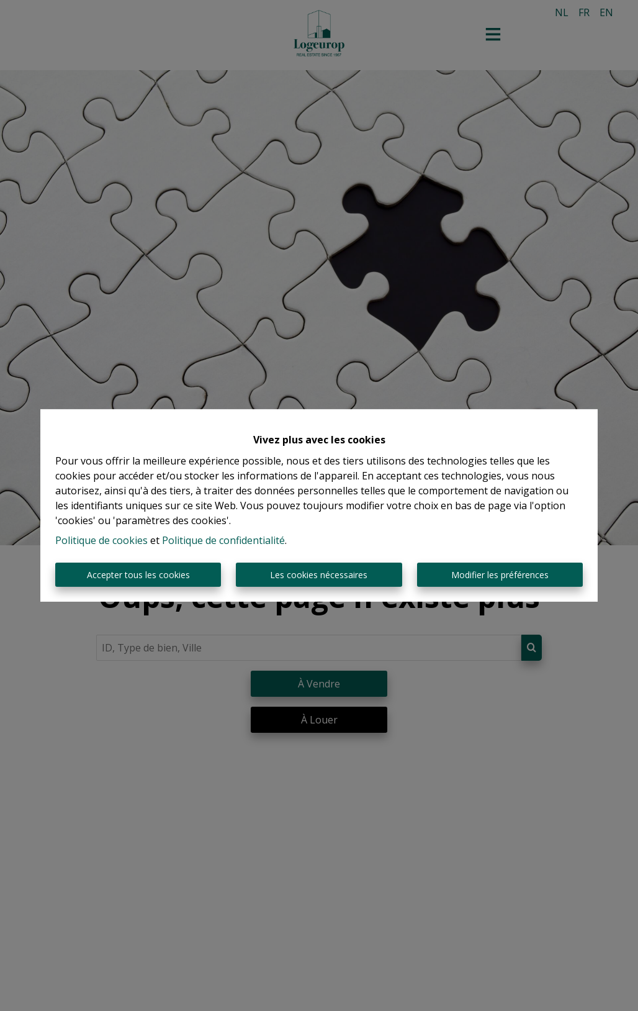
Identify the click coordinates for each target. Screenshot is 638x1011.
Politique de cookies (101, 540)
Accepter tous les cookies (138, 575)
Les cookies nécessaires (318, 575)
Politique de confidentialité (223, 540)
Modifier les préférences (500, 575)
